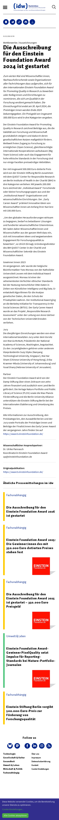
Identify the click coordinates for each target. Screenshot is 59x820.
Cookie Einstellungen (40, 769)
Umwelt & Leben (11, 765)
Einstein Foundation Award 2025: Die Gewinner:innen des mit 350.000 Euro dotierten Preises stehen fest (31, 545)
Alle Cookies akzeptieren (15, 815)
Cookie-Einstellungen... (13, 809)
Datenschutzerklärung (40, 761)
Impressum (36, 757)
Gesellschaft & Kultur (14, 757)
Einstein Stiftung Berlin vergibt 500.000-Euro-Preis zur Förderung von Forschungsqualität (29, 712)
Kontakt (34, 765)
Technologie (9, 753)
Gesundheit (9, 761)
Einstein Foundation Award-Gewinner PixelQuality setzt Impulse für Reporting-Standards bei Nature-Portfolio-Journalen (30, 656)
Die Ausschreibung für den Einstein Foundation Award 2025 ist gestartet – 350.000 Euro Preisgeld (30, 600)
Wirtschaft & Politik (12, 768)
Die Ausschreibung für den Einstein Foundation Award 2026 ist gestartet (30, 511)
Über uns (35, 754)
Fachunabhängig (11, 772)
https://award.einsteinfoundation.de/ (23, 433)
